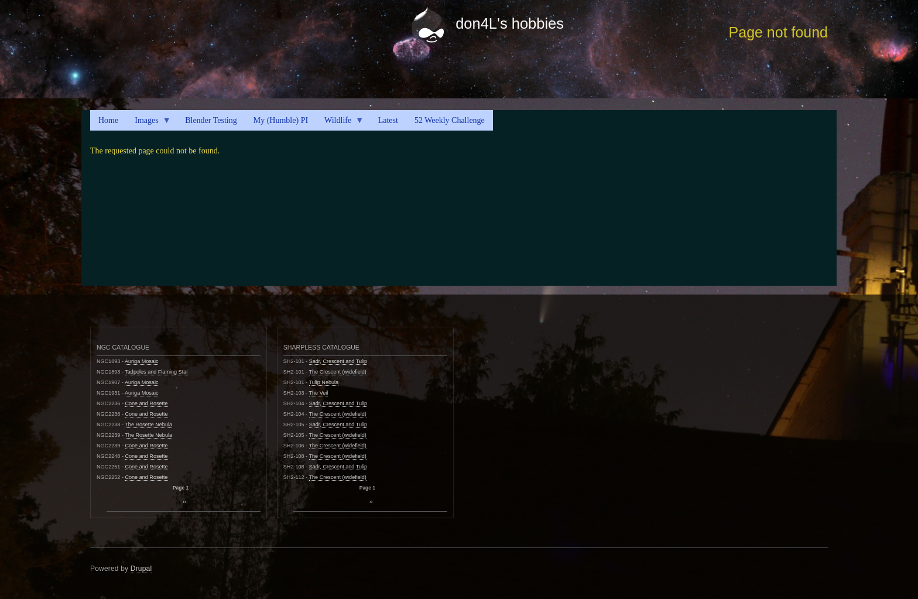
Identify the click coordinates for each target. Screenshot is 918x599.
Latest (388, 120)
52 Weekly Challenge (450, 120)
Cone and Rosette (146, 403)
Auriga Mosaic (142, 361)
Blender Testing (211, 120)
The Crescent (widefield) (337, 372)
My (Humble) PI (281, 120)
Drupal (141, 568)
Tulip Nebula (324, 382)
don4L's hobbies (509, 23)
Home (108, 120)
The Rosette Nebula (148, 424)
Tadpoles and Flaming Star (156, 372)
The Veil (318, 393)
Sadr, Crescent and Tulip (338, 361)
